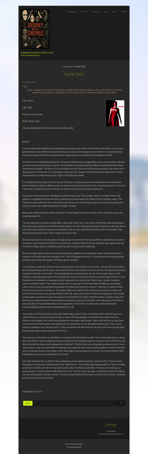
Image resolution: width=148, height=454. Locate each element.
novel (118, 90)
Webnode (78, 447)
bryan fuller (60, 90)
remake (37, 90)
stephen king (38, 92)
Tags (25, 86)
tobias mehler (111, 92)
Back (28, 403)
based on (110, 90)
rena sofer (100, 90)
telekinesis (50, 92)
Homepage (68, 66)
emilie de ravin (79, 92)
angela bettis (72, 90)
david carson (48, 90)
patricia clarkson (87, 90)
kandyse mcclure (64, 92)
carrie (29, 90)
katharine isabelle (95, 92)
